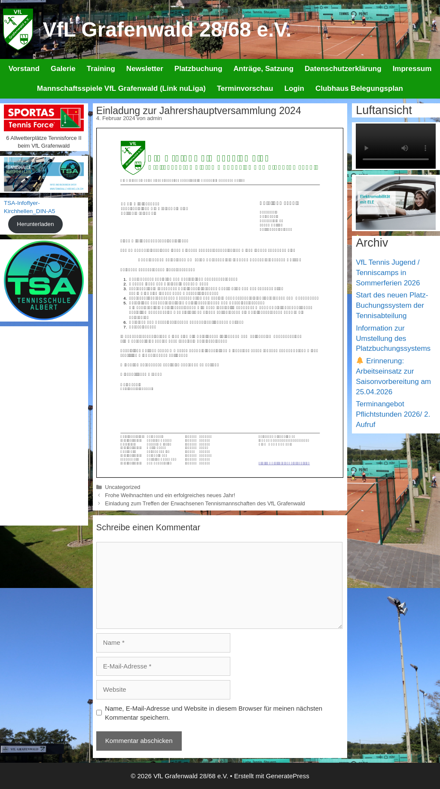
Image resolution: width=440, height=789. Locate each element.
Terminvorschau (245, 88)
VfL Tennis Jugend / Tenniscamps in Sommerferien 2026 (388, 272)
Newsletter (144, 69)
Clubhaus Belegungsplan (359, 88)
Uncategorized (122, 487)
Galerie (63, 69)
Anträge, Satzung (263, 69)
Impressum (412, 69)
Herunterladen (35, 224)
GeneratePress (287, 776)
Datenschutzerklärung (343, 69)
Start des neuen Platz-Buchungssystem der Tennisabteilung (392, 305)
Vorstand (24, 69)
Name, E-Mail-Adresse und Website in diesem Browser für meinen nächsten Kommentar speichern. (213, 713)
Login (294, 88)
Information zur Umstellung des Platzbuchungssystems (393, 338)
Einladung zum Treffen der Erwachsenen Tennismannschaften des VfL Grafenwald (205, 503)
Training (101, 69)
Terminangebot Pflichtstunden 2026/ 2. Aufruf (393, 414)
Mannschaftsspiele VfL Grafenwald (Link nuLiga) (121, 88)
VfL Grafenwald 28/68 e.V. (167, 29)
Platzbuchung (198, 69)
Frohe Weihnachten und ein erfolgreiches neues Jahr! (170, 495)
